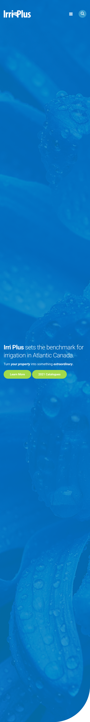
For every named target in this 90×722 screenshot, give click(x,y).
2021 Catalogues (49, 374)
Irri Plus (17, 14)
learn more (17, 374)
